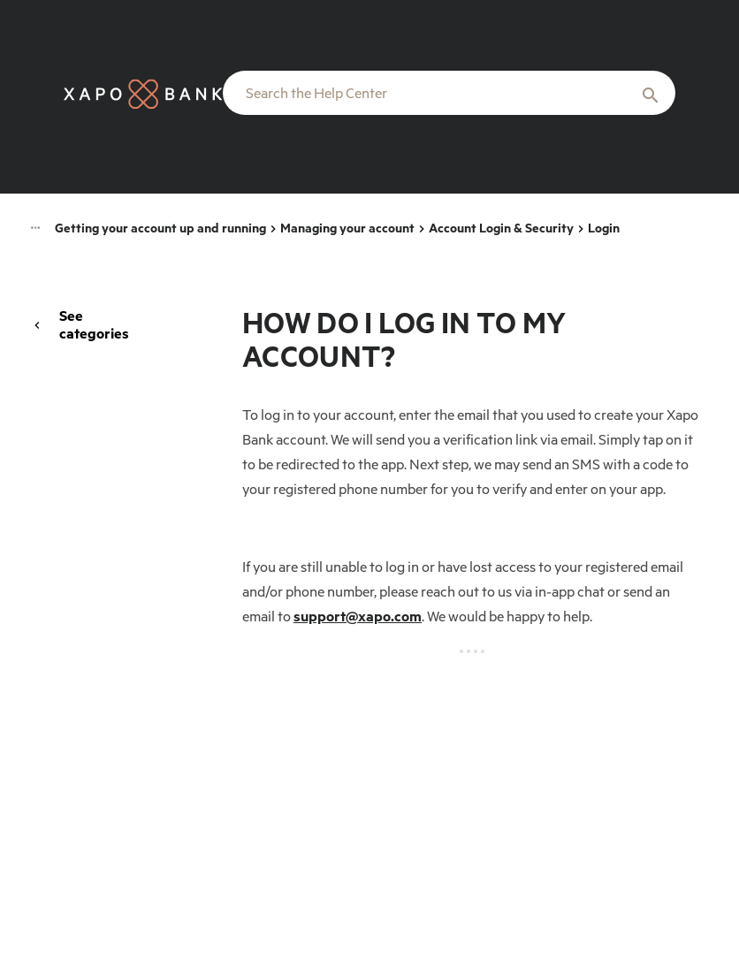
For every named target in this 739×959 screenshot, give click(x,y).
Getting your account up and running (160, 228)
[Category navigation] (35, 229)
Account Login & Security (501, 228)
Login (604, 228)
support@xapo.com (357, 616)
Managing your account (347, 228)
